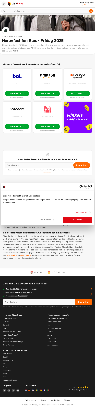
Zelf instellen (47, 220)
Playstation (52, 338)
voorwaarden (47, 172)
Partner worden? (31, 400)
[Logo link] (5, 391)
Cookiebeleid (55, 400)
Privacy (44, 400)
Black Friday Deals (54, 322)
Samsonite (17, 116)
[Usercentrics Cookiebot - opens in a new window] (81, 187)
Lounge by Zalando (77, 83)
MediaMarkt (7, 354)
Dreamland (7, 370)
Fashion (12, 36)
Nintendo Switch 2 (54, 328)
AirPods (50, 332)
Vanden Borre (8, 360)
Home (4, 36)
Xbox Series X (53, 342)
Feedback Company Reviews (79, 390)
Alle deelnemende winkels (57, 318)
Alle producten (53, 345)
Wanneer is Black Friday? (12, 332)
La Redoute (47, 116)
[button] (83, 387)
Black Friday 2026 (9, 318)
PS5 (49, 325)
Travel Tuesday (8, 345)
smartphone (25, 255)
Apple (50, 335)
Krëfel (5, 367)
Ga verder (77, 220)
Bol (17, 83)
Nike (4, 377)
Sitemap (67, 400)
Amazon (47, 83)
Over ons (6, 322)
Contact (6, 325)
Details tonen (81, 212)
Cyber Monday (8, 338)
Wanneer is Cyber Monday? (13, 342)
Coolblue (6, 357)
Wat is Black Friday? (10, 335)
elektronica (12, 255)
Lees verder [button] (13, 50)
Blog (4, 328)
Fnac (5, 374)
